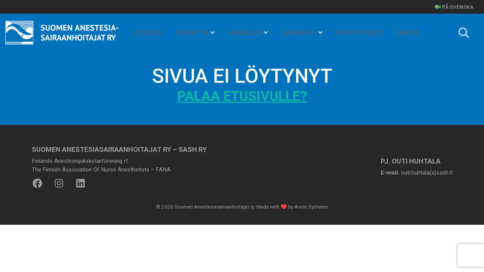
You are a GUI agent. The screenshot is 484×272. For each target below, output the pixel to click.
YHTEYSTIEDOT (359, 33)
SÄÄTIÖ (408, 33)
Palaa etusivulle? (242, 96)
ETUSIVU (149, 33)
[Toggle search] (463, 32)
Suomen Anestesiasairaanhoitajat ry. (215, 207)
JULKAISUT (298, 33)
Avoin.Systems (311, 207)
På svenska (457, 7)
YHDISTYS (192, 33)
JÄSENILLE (245, 33)
